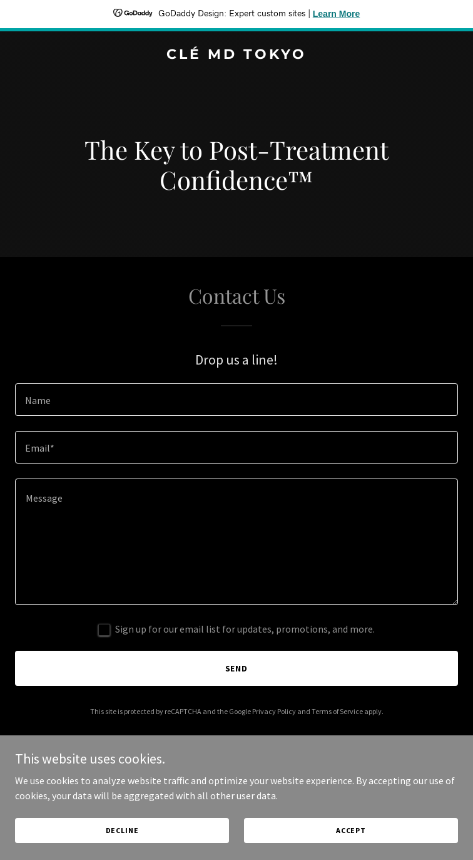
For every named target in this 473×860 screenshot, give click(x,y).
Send (236, 668)
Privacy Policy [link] (274, 711)
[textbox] (236, 399)
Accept (351, 830)
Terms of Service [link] (337, 711)
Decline (122, 830)
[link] (236, 55)
